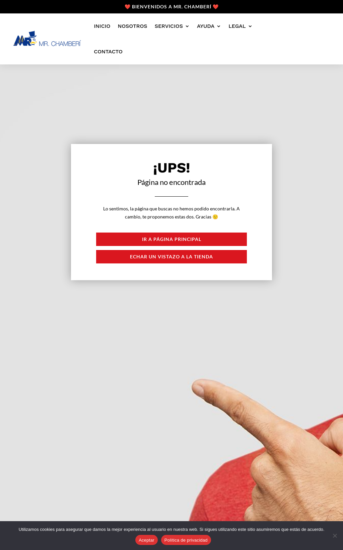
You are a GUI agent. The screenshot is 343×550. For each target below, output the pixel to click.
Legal (237, 26)
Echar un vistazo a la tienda (171, 256)
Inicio (102, 26)
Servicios (169, 26)
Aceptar (146, 540)
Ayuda (205, 26)
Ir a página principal (171, 239)
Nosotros (132, 26)
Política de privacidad (186, 540)
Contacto (108, 51)
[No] (334, 535)
